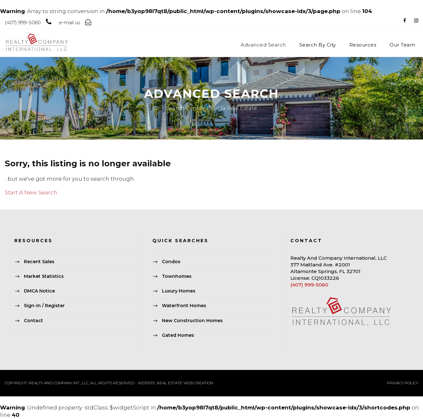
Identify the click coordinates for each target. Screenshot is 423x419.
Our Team (402, 45)
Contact (33, 320)
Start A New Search (31, 192)
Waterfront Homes (184, 306)
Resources (362, 45)
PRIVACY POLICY (402, 382)
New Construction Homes (192, 320)
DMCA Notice (39, 291)
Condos (171, 261)
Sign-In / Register (44, 306)
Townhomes (177, 276)
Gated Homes (178, 335)
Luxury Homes (178, 291)
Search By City (317, 45)
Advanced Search (263, 45)
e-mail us (69, 22)
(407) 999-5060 (309, 285)
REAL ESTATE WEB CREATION (185, 382)
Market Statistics (44, 276)
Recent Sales (39, 261)
